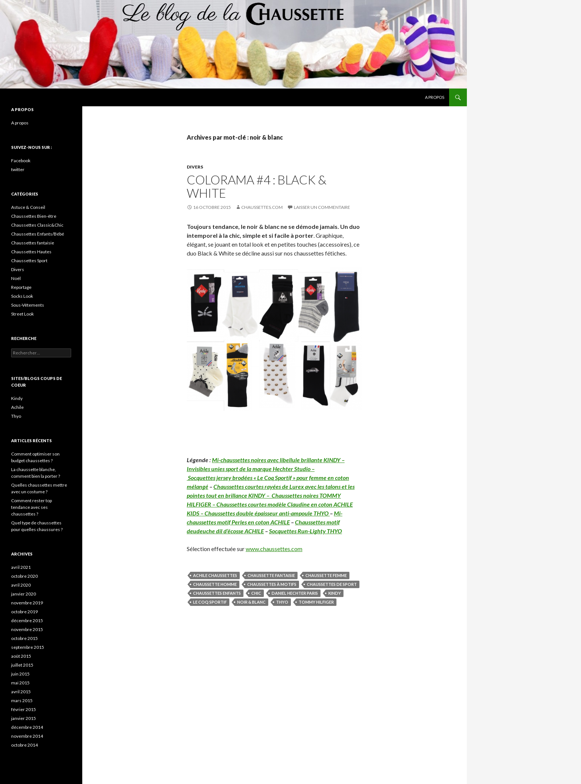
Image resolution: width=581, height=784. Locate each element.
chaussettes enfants (217, 593)
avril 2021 (21, 567)
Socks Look (22, 296)
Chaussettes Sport (29, 260)
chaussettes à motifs (271, 584)
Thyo (282, 602)
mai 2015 (20, 682)
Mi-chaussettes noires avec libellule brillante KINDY (276, 459)
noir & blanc (251, 602)
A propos (434, 97)
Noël (16, 278)
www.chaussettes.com (274, 548)
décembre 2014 (27, 727)
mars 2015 (22, 700)
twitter (17, 169)
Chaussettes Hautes (31, 251)
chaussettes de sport (332, 584)
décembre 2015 (27, 620)
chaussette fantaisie (271, 575)
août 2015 (21, 656)
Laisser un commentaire (322, 207)
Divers (195, 167)
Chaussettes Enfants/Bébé (37, 234)
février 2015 (23, 709)
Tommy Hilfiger (316, 602)
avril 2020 (21, 585)
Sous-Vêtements (27, 305)
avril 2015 (21, 691)
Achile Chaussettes (215, 575)
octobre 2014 (24, 745)
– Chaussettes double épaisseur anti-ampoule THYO (264, 513)
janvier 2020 (23, 594)
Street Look (22, 314)
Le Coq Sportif (210, 602)
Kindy (334, 593)
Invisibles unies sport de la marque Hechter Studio (249, 468)
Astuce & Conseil (28, 207)
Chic (256, 593)
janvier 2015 (23, 718)
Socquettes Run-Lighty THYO (305, 530)
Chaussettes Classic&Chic (37, 225)
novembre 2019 (27, 602)
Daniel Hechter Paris (295, 593)
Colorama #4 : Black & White (256, 186)
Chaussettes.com (262, 207)
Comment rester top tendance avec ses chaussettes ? (31, 507)
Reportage (21, 287)
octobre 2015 (24, 638)
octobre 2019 (24, 611)
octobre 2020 (24, 576)
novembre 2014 (27, 736)
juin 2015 (20, 674)
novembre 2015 (27, 629)
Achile (17, 407)
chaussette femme (326, 575)
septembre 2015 (27, 647)
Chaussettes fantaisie (32, 243)
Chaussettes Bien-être (33, 216)
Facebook (20, 160)
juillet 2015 (22, 665)
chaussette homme (215, 584)
